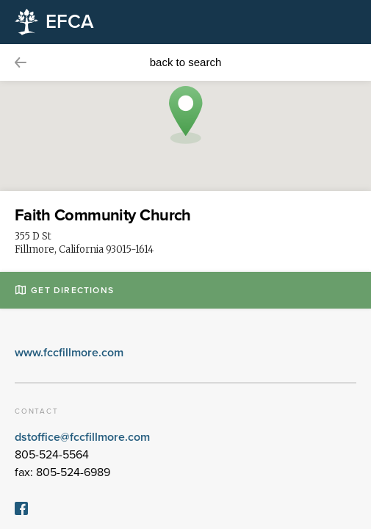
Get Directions (64, 289)
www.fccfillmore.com (69, 352)
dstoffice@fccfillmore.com (82, 437)
